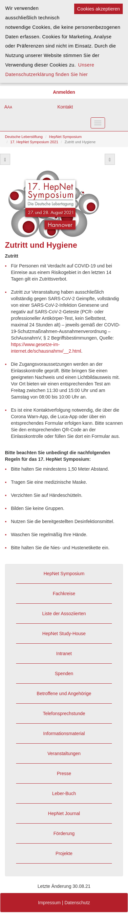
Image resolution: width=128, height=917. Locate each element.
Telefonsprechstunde (64, 713)
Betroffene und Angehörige (64, 693)
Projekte (63, 853)
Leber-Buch (64, 793)
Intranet (64, 653)
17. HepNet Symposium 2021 (34, 142)
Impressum (49, 902)
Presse (64, 773)
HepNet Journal (64, 813)
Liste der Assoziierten (64, 613)
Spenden (64, 673)
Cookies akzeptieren (98, 8)
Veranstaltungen (63, 753)
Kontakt (65, 106)
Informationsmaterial (64, 733)
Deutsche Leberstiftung (24, 137)
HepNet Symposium (65, 137)
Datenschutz (77, 902)
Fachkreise (64, 593)
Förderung (64, 833)
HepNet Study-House (64, 633)
